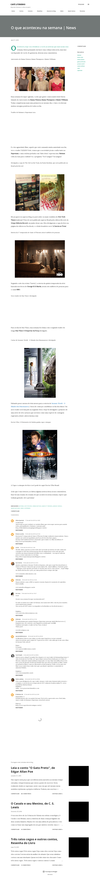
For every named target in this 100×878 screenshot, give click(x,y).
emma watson (80, 59)
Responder (19, 530)
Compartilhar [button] (81, 46)
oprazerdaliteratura (21, 636)
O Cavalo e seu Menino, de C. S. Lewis (32, 805)
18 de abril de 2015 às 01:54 (32, 534)
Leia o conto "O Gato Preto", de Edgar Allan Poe (33, 769)
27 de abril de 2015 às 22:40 (31, 694)
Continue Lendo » (57, 793)
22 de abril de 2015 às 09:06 (32, 679)
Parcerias (81, 11)
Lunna (17, 547)
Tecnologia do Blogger (50, 871)
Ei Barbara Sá (19, 694)
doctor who (80, 57)
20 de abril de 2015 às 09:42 (35, 636)
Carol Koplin (19, 655)
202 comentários (26, 793)
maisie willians (81, 66)
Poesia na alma (20, 534)
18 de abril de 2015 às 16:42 (29, 580)
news (78, 68)
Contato (29, 11)
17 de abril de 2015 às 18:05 (32, 520)
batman (79, 55)
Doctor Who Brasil (52, 485)
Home (12, 11)
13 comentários (25, 865)
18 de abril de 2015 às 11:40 (27, 547)
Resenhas (38, 11)
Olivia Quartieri (20, 520)
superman (79, 70)
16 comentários (25, 829)
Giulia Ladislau (20, 679)
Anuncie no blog (50, 11)
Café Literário (18, 4)
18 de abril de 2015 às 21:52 (29, 619)
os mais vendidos (49, 217)
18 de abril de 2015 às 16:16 (30, 563)
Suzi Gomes (19, 563)
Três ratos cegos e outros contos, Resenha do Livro (34, 841)
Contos (20, 11)
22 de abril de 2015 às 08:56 (31, 655)
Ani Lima (18, 593)
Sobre (60, 11)
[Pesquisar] (81, 4)
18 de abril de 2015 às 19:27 (29, 593)
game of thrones (81, 61)
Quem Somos (70, 11)
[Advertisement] (37, 742)
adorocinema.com (31, 416)
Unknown (18, 580)
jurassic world (80, 64)
